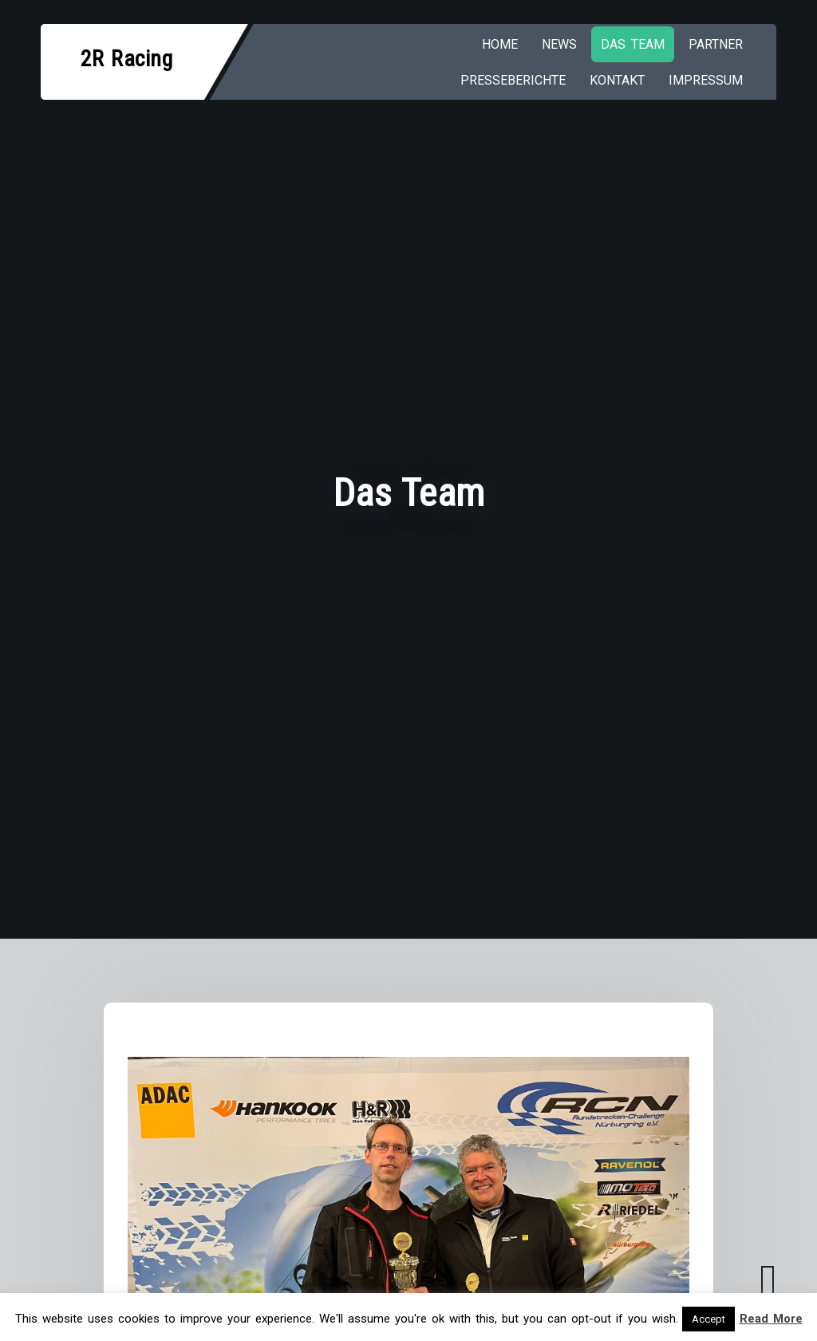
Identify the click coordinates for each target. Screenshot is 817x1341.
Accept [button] (708, 1319)
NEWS (559, 44)
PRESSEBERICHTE (513, 80)
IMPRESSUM (706, 80)
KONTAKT (617, 80)
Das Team (633, 44)
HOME (500, 44)
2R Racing (127, 58)
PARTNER (716, 44)
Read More (771, 1318)
